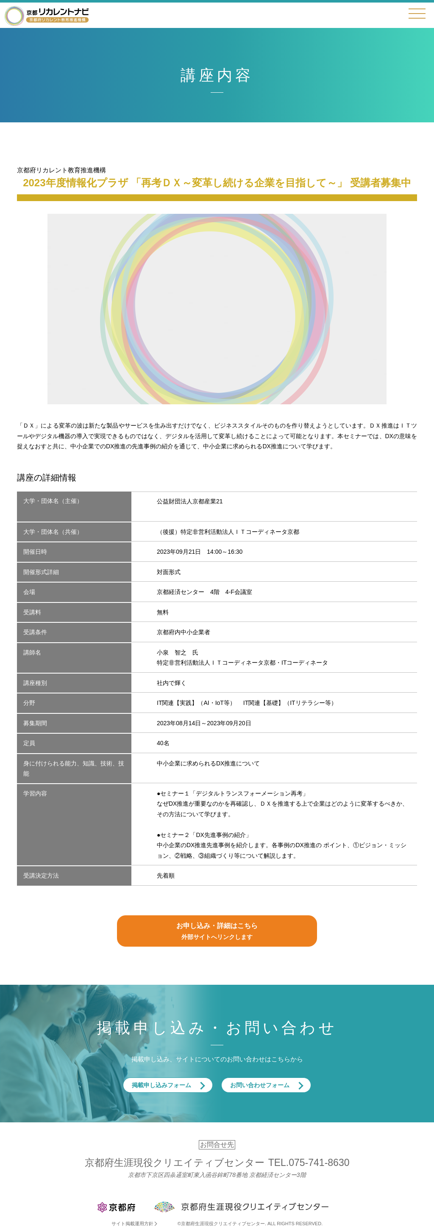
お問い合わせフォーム (259, 1085)
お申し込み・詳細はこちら (217, 932)
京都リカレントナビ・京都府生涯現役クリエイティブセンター (46, 15)
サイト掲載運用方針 (132, 1223)
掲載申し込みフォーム (161, 1085)
